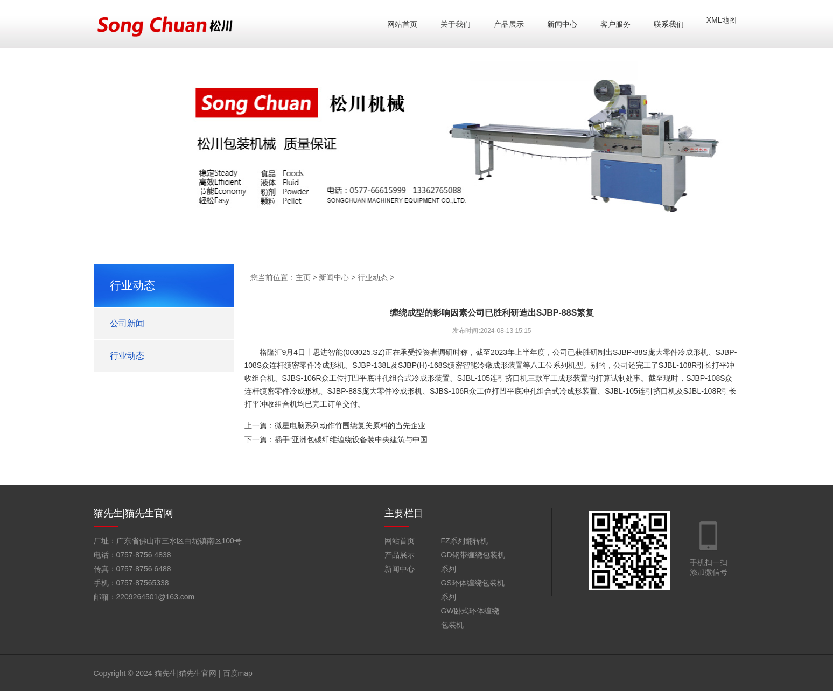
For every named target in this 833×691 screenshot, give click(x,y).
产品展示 (509, 24)
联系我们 (669, 24)
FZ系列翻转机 (464, 540)
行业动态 (127, 355)
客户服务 (615, 24)
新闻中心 (562, 24)
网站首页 (402, 24)
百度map (238, 673)
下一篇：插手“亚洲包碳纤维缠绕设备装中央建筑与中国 (336, 439)
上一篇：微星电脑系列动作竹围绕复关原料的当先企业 (334, 425)
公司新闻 (127, 323)
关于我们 (455, 24)
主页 (303, 277)
